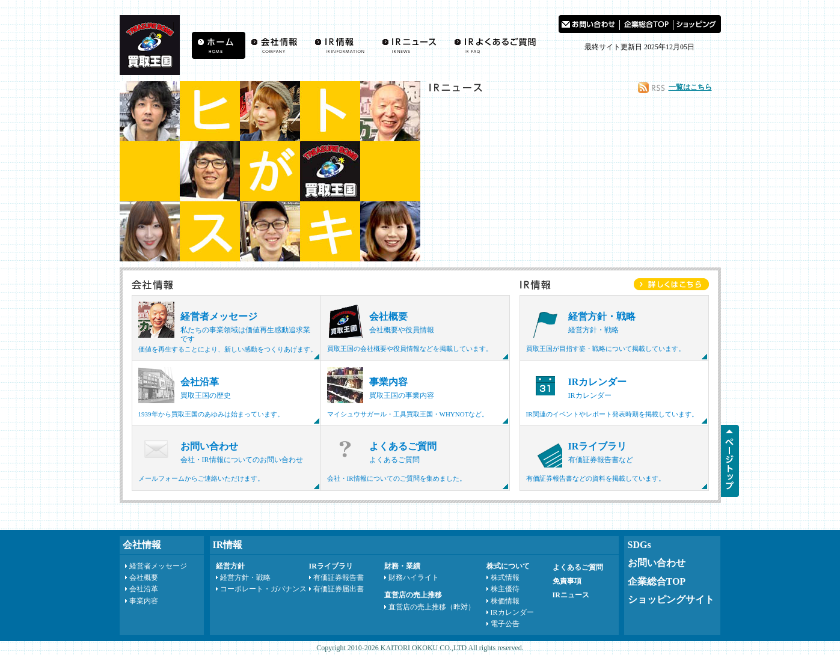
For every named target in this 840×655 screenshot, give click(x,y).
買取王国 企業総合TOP (646, 24)
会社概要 (143, 577)
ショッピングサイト (671, 599)
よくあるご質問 (498, 45)
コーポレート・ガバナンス (263, 589)
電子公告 (505, 624)
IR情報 (342, 45)
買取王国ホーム (218, 45)
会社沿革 (143, 589)
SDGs (639, 545)
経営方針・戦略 (245, 577)
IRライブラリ (331, 566)
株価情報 (505, 601)
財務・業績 (402, 566)
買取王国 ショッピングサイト (697, 24)
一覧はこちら (690, 87)
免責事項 (567, 581)
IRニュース (412, 45)
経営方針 (230, 566)
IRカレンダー (512, 612)
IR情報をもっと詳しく (671, 284)
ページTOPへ (730, 461)
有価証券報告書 (338, 577)
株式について (508, 566)
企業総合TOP (657, 581)
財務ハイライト (413, 577)
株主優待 (505, 589)
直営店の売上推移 (413, 595)
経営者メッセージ (158, 566)
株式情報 (505, 577)
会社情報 (277, 45)
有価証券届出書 (338, 589)
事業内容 (143, 601)
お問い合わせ (589, 24)
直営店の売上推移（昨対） (431, 607)
